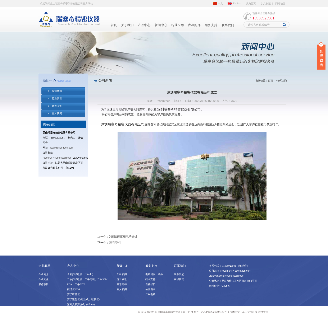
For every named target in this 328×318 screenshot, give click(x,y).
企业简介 (43, 274)
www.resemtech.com (61, 147)
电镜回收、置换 (154, 274)
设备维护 (150, 284)
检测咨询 (150, 289)
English (237, 3)
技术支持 (150, 279)
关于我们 (127, 25)
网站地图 (280, 3)
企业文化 (43, 279)
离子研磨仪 (73, 294)
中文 (220, 3)
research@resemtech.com (57, 157)
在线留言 (179, 279)
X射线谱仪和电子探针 (123, 236)
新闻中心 (161, 25)
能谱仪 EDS (73, 289)
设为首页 (251, 3)
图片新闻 (57, 113)
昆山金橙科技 (249, 311)
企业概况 (44, 265)
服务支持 (211, 25)
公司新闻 (57, 90)
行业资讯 (57, 98)
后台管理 (263, 311)
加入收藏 (266, 3)
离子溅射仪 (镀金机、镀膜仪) (83, 299)
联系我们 (228, 25)
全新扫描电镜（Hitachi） (81, 274)
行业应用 (177, 25)
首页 (114, 25)
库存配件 (194, 25)
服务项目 (43, 284)
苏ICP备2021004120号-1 (215, 311)
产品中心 (144, 25)
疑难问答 (57, 105)
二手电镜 (150, 294)
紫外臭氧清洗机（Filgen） (81, 304)
